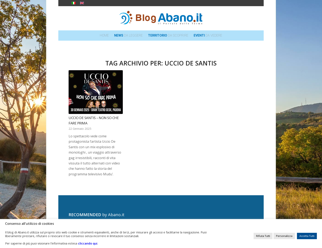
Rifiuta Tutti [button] (263, 236)
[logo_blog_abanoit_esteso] (161, 18)
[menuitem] (104, 35)
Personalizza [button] (284, 236)
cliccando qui (87, 243)
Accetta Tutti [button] (306, 236)
